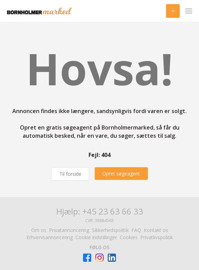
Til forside (70, 174)
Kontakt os (156, 230)
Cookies (129, 237)
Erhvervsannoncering (49, 237)
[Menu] (188, 11)
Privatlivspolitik (156, 237)
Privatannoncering (69, 230)
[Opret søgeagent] (122, 173)
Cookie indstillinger (96, 237)
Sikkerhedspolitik (110, 230)
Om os (38, 230)
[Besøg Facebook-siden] (87, 258)
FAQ (136, 230)
